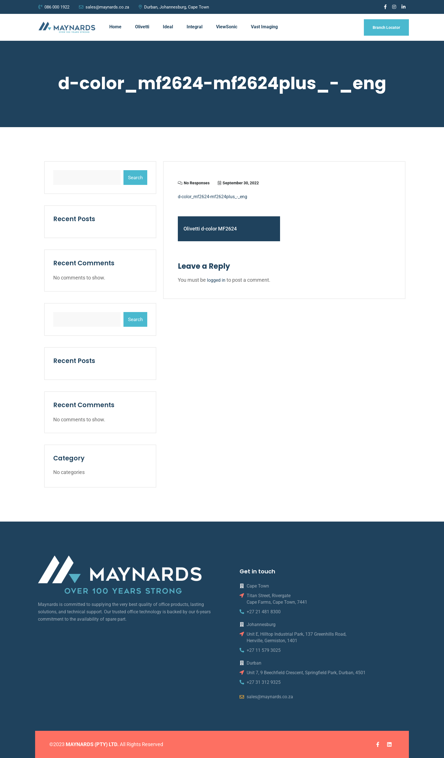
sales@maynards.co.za (104, 7)
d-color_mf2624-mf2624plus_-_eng (212, 196)
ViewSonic (226, 26)
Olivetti (142, 26)
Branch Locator (386, 27)
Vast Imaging (264, 26)
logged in (216, 280)
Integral (194, 26)
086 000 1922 (55, 7)
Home (115, 26)
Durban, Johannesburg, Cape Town (174, 7)
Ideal (168, 26)
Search (135, 177)
